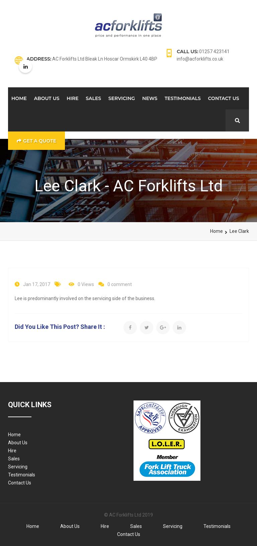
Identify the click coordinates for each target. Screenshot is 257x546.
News (149, 98)
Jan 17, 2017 (36, 284)
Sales (93, 98)
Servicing (121, 98)
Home (19, 98)
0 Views (86, 284)
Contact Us (223, 98)
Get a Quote (36, 141)
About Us (47, 98)
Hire (72, 98)
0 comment (119, 284)
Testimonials (183, 98)
